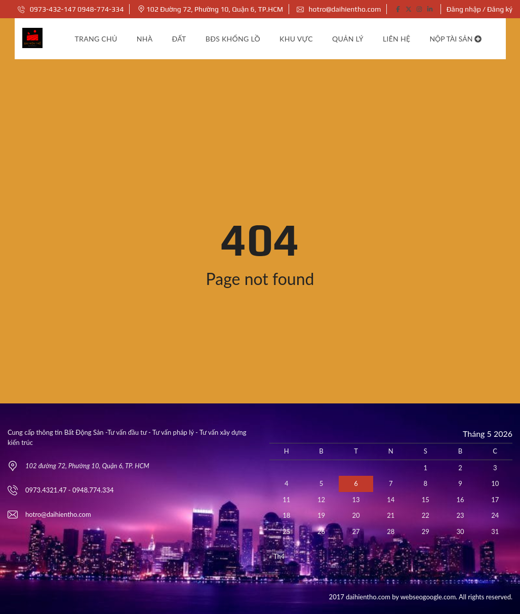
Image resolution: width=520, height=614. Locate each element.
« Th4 (277, 556)
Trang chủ (96, 38)
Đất (179, 38)
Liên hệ (396, 38)
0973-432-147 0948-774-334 (71, 9)
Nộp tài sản (455, 38)
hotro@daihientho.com (339, 9)
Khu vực (296, 38)
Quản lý (348, 38)
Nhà (145, 38)
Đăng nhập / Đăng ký (479, 9)
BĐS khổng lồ (233, 38)
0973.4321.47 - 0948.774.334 (69, 490)
